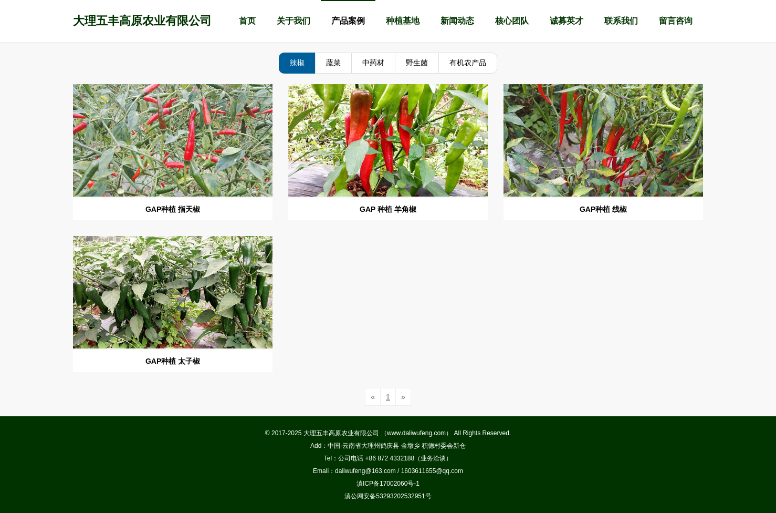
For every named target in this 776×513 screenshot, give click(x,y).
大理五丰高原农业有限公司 (142, 20)
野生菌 (417, 62)
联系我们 (621, 20)
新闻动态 (457, 20)
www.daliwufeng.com (416, 433)
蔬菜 (333, 62)
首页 (247, 20)
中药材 (373, 62)
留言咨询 (676, 20)
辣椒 (297, 62)
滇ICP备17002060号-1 (388, 483)
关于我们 (293, 20)
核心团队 (512, 20)
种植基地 (403, 20)
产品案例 (348, 20)
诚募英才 (566, 20)
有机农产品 (467, 62)
